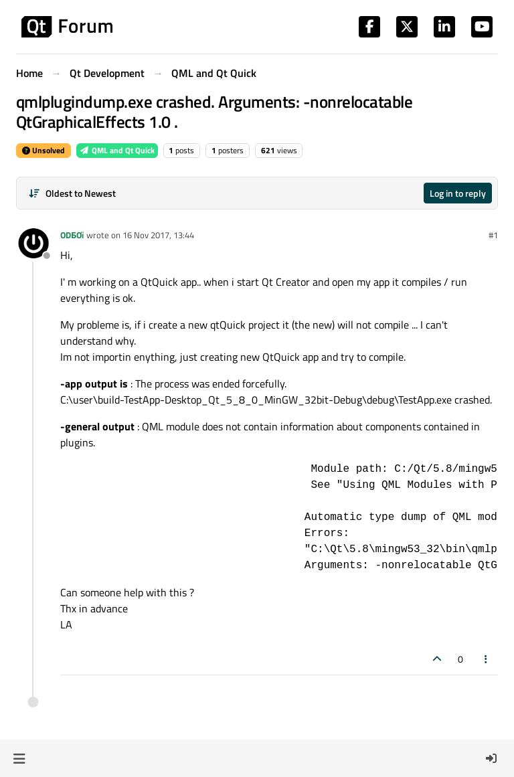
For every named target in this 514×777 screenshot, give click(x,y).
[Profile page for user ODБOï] (33, 244)
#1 (493, 235)
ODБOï (72, 235)
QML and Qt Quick (117, 150)
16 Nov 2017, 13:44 (158, 235)
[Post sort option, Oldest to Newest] (72, 193)
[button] (19, 758)
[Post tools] (487, 659)
